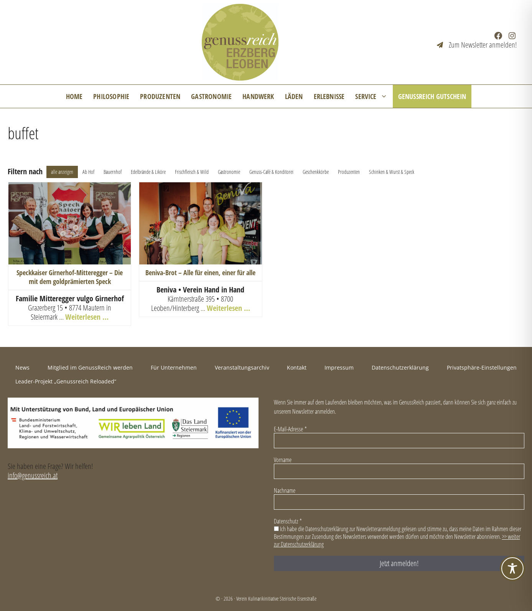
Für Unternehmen (174, 367)
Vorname (283, 460)
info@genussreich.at (33, 475)
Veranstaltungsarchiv (242, 367)
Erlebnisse (329, 96)
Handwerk (258, 96)
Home (74, 96)
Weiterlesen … (87, 317)
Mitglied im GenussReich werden (90, 367)
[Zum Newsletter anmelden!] (477, 45)
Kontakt (296, 367)
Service (373, 96)
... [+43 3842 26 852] (204, 308)
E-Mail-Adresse (290, 429)
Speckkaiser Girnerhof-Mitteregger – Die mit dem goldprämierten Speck (69, 277)
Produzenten (160, 96)
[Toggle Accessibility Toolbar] (512, 568)
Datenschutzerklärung (400, 367)
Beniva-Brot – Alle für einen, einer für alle (200, 272)
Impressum (339, 367)
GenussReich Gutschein (432, 96)
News (22, 367)
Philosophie (111, 96)
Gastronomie (211, 96)
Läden (294, 96)
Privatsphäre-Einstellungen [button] (482, 367)
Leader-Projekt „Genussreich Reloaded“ (65, 381)
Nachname (284, 490)
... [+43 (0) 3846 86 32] (62, 317)
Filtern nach (25, 171)
